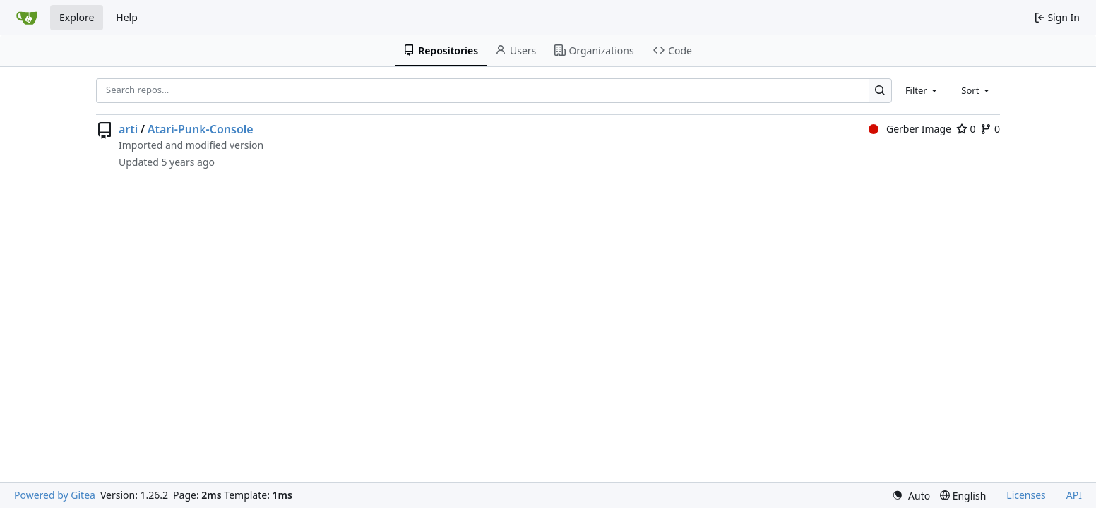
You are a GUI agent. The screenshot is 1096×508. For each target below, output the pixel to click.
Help (127, 17)
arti (128, 129)
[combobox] (922, 90)
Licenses (1026, 495)
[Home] (27, 17)
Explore (76, 17)
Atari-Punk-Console (201, 129)
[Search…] (880, 90)
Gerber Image (910, 128)
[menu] (911, 495)
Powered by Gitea (54, 495)
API (1074, 495)
